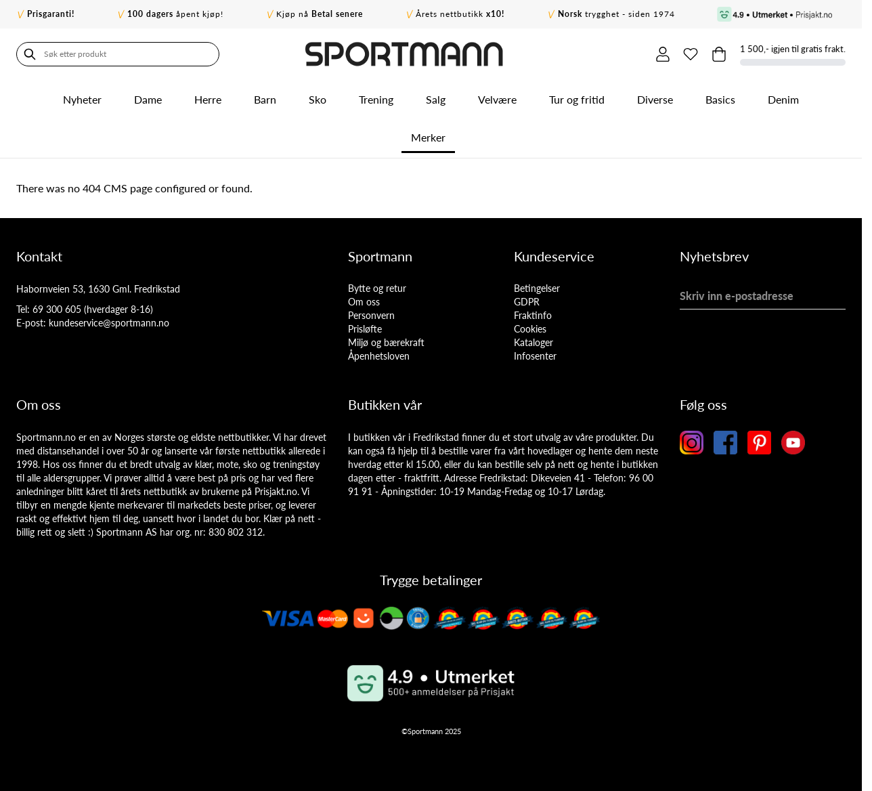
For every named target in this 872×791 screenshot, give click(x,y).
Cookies (530, 329)
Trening (376, 99)
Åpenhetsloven (379, 356)
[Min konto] (662, 54)
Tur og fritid (577, 99)
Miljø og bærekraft (386, 342)
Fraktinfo (533, 315)
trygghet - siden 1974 (616, 14)
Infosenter (535, 356)
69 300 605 (56, 309)
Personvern (371, 315)
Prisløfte (365, 329)
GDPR (527, 301)
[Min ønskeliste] (690, 54)
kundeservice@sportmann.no (109, 322)
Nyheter (82, 99)
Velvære (497, 99)
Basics (720, 99)
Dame (148, 99)
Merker (428, 137)
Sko (317, 99)
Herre (207, 99)
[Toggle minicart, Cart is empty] (719, 54)
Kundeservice (554, 256)
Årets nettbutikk (460, 14)
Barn (265, 99)
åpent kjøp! (175, 14)
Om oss (364, 301)
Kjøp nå (319, 14)
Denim (783, 99)
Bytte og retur (377, 288)
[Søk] (30, 54)
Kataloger (533, 342)
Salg (435, 99)
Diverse (655, 99)
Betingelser (537, 288)
